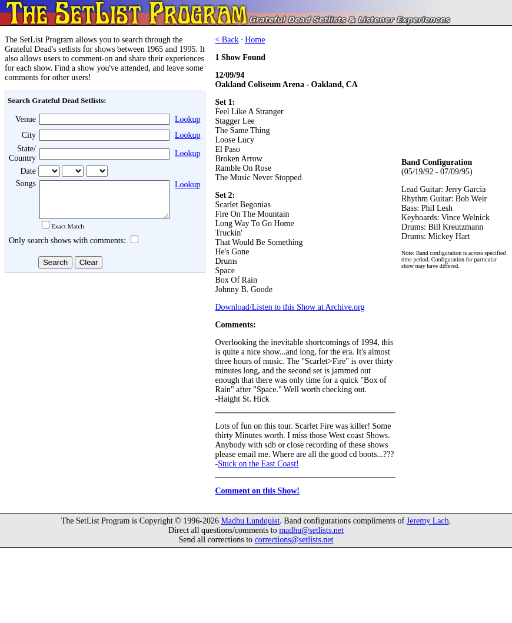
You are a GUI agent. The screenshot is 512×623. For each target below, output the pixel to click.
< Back (226, 39)
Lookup (188, 119)
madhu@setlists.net (311, 530)
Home (255, 39)
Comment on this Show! (257, 490)
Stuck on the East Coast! (258, 463)
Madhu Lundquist (250, 520)
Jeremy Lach (428, 520)
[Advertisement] (103, 370)
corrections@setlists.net (294, 539)
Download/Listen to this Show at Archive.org (289, 307)
